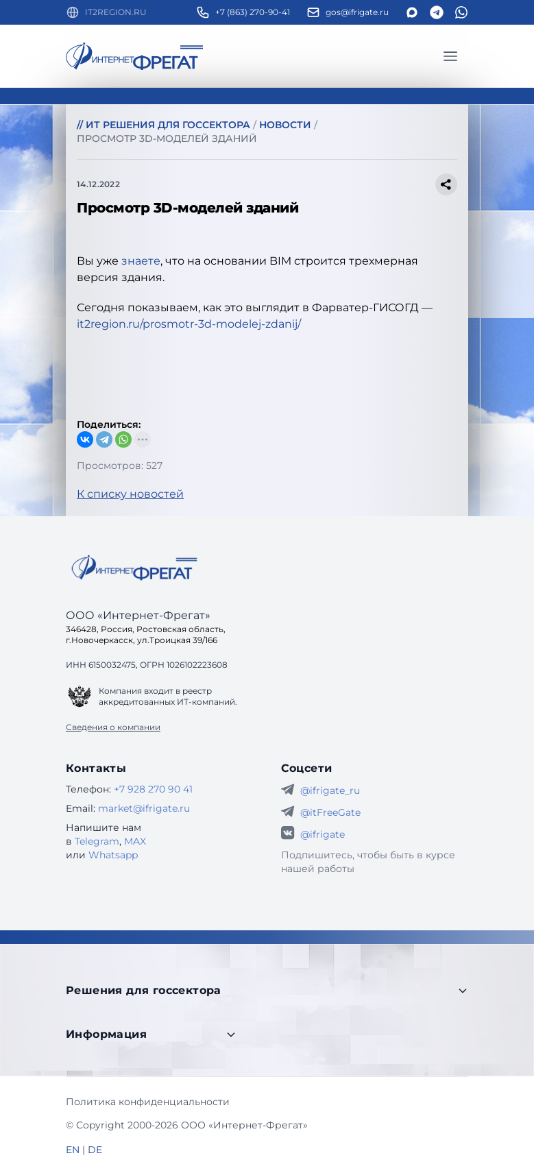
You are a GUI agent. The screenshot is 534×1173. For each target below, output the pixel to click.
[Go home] (134, 567)
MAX (135, 841)
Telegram (97, 841)
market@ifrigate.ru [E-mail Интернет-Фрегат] (144, 808)
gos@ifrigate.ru (357, 12)
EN (73, 1150)
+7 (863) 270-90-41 (252, 12)
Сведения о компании (113, 727)
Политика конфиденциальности (148, 1102)
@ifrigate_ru (330, 790)
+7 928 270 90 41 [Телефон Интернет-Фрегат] (153, 789)
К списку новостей (130, 493)
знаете (140, 260)
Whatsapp (113, 855)
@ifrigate (322, 834)
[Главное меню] (450, 56)
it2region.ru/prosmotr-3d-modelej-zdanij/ (189, 323)
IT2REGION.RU (116, 12)
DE (95, 1150)
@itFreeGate (330, 812)
